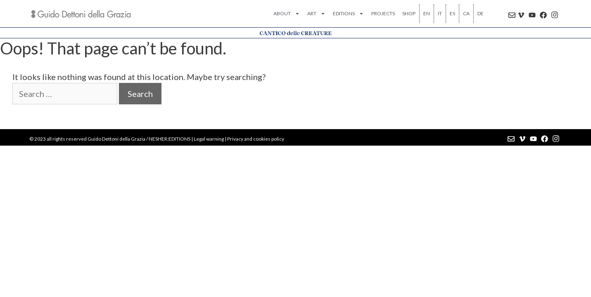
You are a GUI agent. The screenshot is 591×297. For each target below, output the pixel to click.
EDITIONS (348, 13)
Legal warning (209, 139)
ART (316, 13)
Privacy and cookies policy (255, 139)
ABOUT (286, 13)
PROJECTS (383, 13)
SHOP (408, 13)
